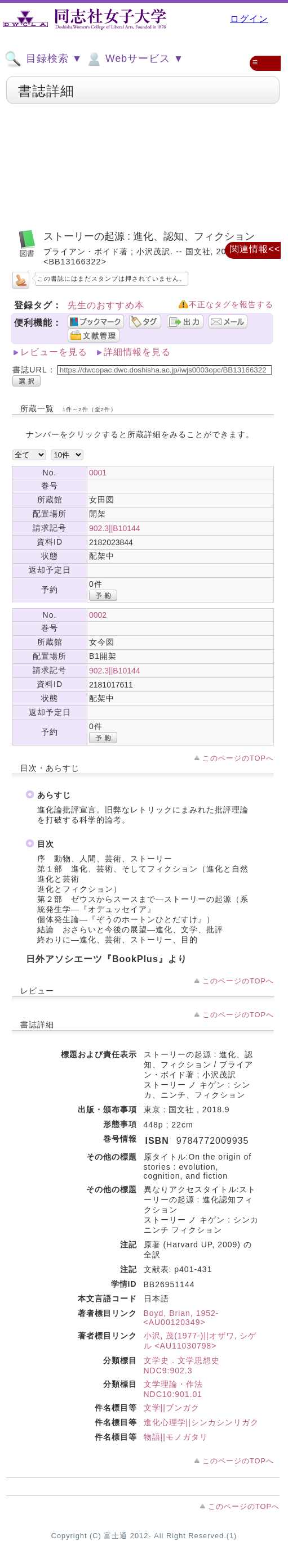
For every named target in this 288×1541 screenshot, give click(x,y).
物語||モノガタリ (176, 1436)
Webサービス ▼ (134, 59)
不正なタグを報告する (231, 304)
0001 (98, 472)
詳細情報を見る (137, 352)
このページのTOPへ (238, 758)
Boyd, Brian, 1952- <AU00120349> (181, 1318)
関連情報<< (255, 249)
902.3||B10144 (114, 528)
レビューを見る (53, 352)
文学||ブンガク (172, 1407)
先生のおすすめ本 (106, 305)
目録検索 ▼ (43, 59)
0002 (98, 614)
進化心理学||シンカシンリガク (201, 1422)
